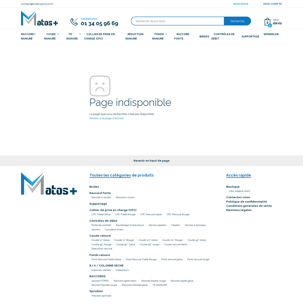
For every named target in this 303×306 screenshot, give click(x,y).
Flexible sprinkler (101, 295)
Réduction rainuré (102, 248)
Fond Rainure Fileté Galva (106, 259)
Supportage (98, 203)
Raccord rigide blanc (125, 280)
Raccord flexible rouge (104, 285)
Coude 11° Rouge (124, 240)
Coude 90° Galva (125, 244)
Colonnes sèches (101, 270)
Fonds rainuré (99, 255)
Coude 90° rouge (149, 244)
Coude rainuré (100, 235)
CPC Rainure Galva (151, 214)
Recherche (237, 21)
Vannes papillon (157, 225)
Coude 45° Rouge (101, 244)
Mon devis (240, 4)
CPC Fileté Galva (101, 214)
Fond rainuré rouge (198, 259)
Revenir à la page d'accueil (106, 118)
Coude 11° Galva (101, 240)
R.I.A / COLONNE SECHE (106, 265)
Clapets (175, 225)
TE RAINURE (160, 285)
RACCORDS (97, 276)
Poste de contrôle (101, 225)
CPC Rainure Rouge (178, 214)
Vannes (96, 229)
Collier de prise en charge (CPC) (112, 210)
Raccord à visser (125, 197)
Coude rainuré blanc (175, 244)
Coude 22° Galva (148, 240)
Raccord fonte (100, 193)
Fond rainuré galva (171, 259)
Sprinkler (96, 291)
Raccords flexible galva (135, 285)
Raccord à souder (101, 197)
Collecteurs (122, 270)
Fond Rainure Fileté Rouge (141, 259)
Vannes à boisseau (195, 225)
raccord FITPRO (100, 280)
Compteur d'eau (114, 229)
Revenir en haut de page (152, 160)
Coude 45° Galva (196, 240)
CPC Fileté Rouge (125, 214)
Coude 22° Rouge (172, 240)
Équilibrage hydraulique (130, 225)
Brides (94, 186)
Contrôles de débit (103, 220)
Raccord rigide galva (182, 280)
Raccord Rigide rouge (153, 280)
